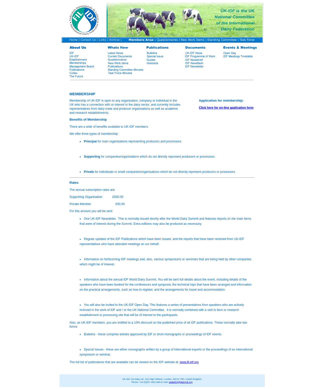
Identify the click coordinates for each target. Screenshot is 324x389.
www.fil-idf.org (189, 362)
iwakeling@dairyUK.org (181, 382)
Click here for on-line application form (226, 107)
